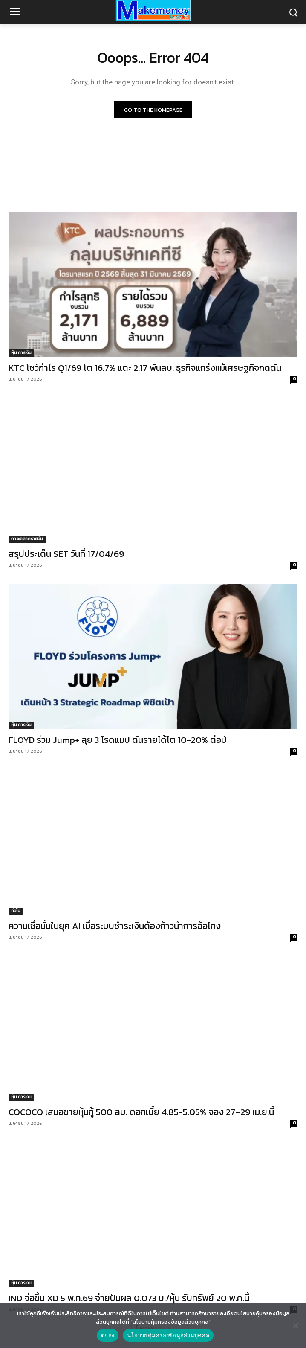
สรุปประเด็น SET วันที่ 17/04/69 (66, 553)
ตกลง (107, 1335)
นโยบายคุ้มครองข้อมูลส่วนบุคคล (168, 1335)
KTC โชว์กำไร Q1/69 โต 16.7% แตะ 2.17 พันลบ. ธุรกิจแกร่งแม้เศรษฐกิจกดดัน (145, 367)
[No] (295, 1325)
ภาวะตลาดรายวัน (27, 539)
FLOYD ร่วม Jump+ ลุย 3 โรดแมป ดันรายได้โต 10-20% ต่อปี (118, 739)
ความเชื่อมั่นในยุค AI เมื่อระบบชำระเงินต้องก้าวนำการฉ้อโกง (115, 925)
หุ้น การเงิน (21, 352)
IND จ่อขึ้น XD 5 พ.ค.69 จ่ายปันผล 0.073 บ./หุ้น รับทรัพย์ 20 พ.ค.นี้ (129, 1297)
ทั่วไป (15, 911)
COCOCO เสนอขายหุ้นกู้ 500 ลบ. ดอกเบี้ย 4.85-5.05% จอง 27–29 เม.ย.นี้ (141, 1111)
